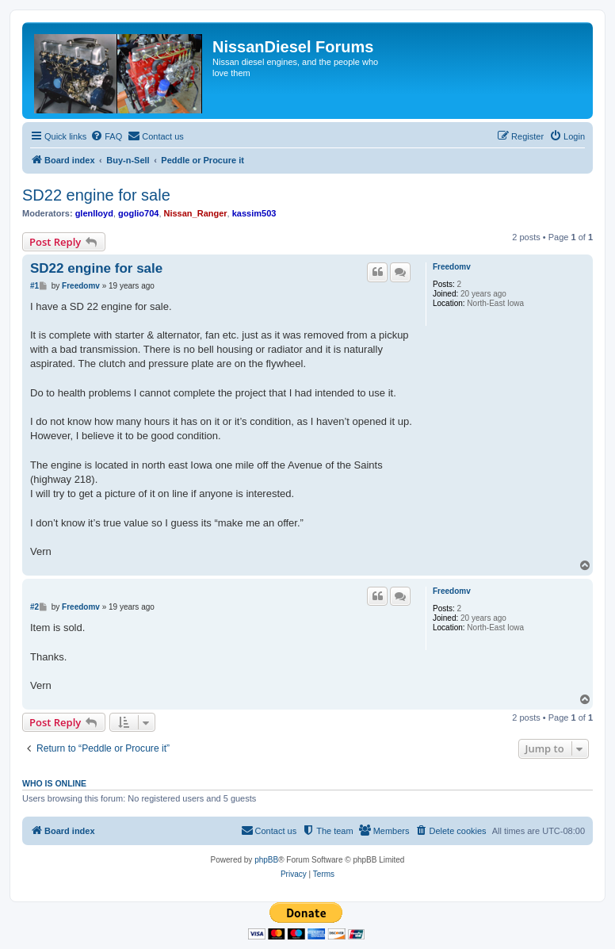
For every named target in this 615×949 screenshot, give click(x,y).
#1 (34, 285)
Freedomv (452, 266)
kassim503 (254, 213)
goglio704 (138, 213)
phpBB (266, 859)
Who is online (54, 783)
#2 (34, 607)
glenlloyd (94, 213)
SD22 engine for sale (96, 195)
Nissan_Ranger (195, 213)
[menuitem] (106, 136)
